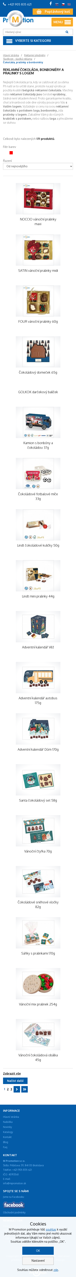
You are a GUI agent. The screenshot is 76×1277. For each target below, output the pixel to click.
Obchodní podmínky (14, 1212)
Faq (5, 1147)
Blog (5, 1142)
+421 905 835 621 (17, 4)
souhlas (51, 1229)
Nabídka (8, 1121)
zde (56, 1270)
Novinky (7, 1126)
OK (38, 1250)
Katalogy (8, 1132)
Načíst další (15, 1080)
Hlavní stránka (11, 1116)
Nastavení (38, 1260)
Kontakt (7, 1137)
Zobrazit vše (12, 1073)
